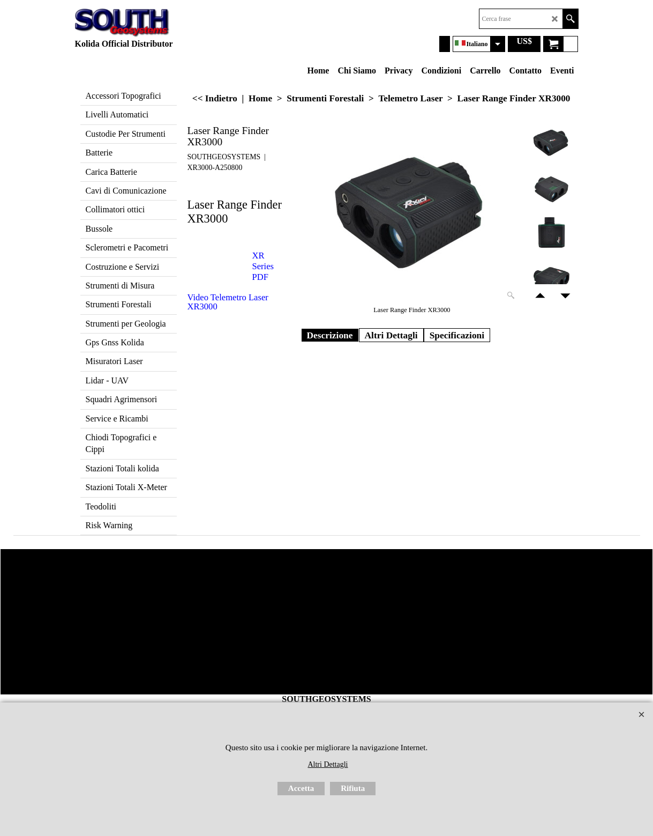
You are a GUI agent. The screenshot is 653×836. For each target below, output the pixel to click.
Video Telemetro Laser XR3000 (227, 302)
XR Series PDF (263, 266)
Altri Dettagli (391, 335)
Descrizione (330, 335)
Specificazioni (457, 335)
